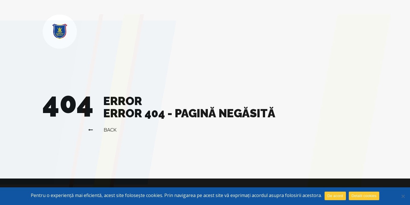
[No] (403, 196)
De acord (335, 196)
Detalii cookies (364, 196)
